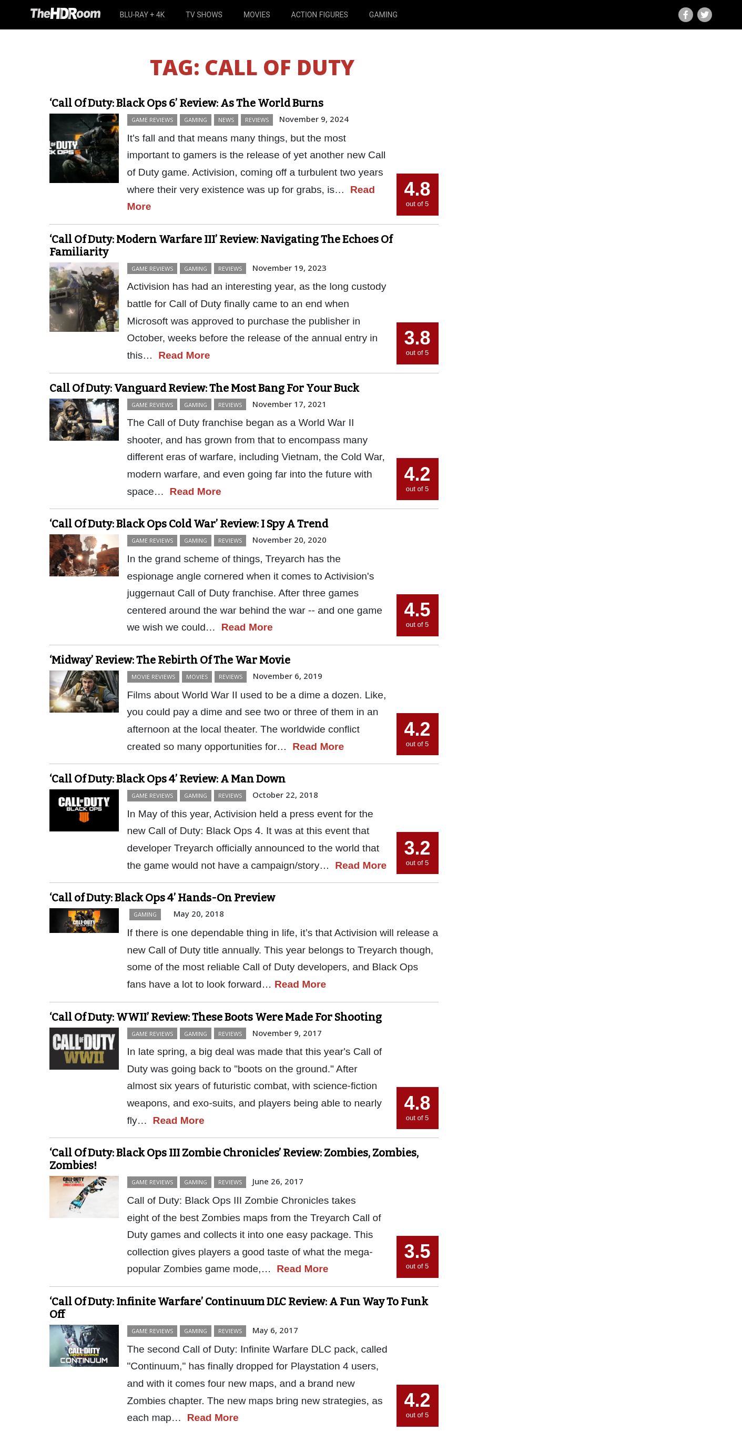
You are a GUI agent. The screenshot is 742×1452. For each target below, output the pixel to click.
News (226, 120)
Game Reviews (152, 120)
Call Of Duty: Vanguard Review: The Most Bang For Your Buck (204, 388)
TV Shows (204, 15)
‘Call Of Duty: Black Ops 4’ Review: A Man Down (167, 779)
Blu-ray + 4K (142, 15)
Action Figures (319, 15)
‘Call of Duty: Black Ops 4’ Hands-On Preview (162, 897)
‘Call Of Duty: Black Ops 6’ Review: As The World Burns (186, 103)
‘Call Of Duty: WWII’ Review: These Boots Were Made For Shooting (215, 1017)
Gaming (383, 15)
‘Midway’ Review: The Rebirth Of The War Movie (169, 660)
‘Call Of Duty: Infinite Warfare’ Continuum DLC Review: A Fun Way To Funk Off (238, 1308)
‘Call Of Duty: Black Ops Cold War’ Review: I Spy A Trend (188, 523)
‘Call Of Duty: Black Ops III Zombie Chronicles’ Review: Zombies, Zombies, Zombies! (234, 1159)
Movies (256, 15)
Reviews (257, 120)
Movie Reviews (153, 677)
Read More (184, 355)
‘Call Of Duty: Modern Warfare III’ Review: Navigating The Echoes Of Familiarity (220, 245)
